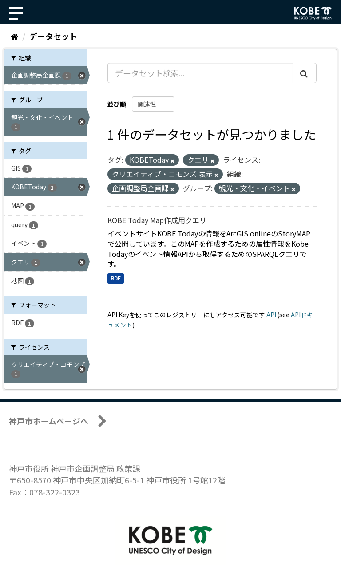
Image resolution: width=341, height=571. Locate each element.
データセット (53, 36)
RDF (116, 278)
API (271, 314)
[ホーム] (14, 36)
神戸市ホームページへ (48, 421)
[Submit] (305, 73)
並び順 (116, 104)
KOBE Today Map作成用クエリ (156, 220)
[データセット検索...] (200, 73)
